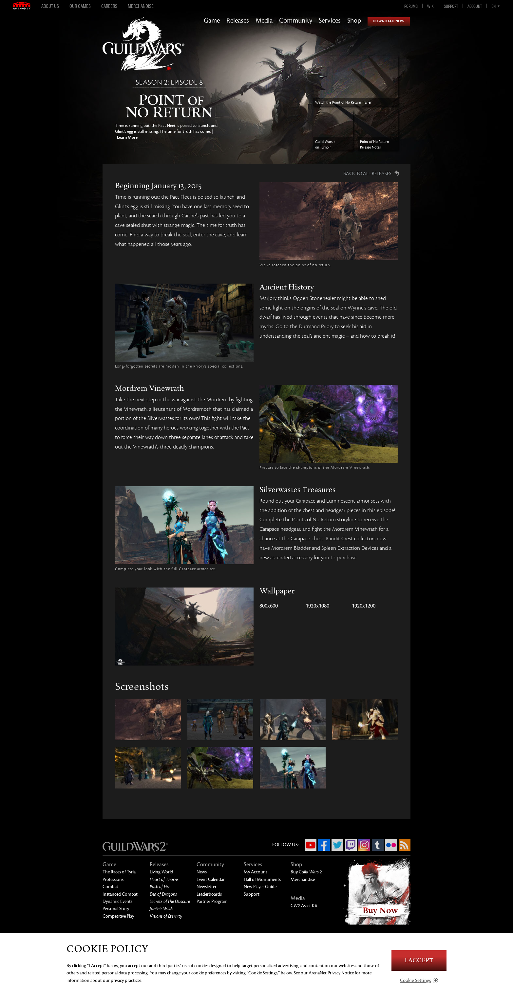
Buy (306, 872)
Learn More (127, 137)
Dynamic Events (117, 901)
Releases (237, 21)
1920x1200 (363, 606)
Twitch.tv (351, 845)
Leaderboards (209, 894)
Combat (110, 886)
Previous (90, 109)
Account (474, 6)
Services (330, 21)
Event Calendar (211, 879)
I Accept (419, 960)
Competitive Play (118, 916)
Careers (109, 6)
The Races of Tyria (119, 872)
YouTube (310, 845)
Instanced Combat (120, 894)
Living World (161, 872)
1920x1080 (317, 606)
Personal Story (116, 908)
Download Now (389, 21)
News (202, 872)
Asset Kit (304, 905)
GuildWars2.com (143, 51)
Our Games (80, 6)
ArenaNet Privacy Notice (331, 973)
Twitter (337, 845)
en (493, 6)
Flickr (391, 845)
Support (451, 6)
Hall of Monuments (262, 879)
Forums (411, 6)
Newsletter (207, 886)
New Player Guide (260, 886)
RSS (404, 845)
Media (264, 21)
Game (212, 21)
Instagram (364, 845)
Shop (354, 21)
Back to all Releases (367, 173)
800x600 (268, 606)
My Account (255, 872)
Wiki (430, 6)
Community (295, 21)
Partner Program (212, 901)
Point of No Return (170, 100)
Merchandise (141, 6)
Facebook (324, 845)
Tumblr (378, 845)
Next (422, 109)
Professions (113, 879)
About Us (50, 6)
